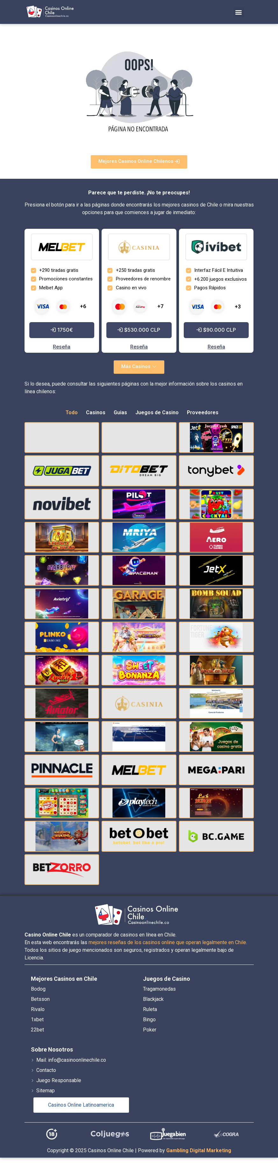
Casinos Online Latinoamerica (81, 1105)
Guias (120, 412)
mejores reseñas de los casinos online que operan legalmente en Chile (167, 942)
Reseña (61, 347)
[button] (238, 12)
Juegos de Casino (157, 412)
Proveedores (202, 412)
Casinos (95, 412)
